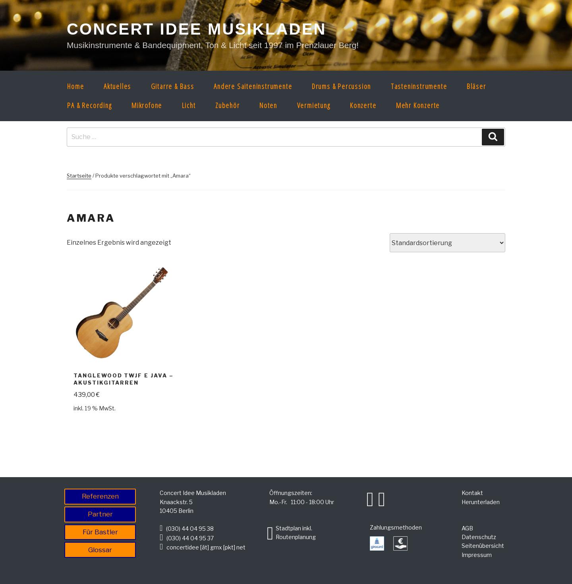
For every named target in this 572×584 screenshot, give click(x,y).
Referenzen (100, 496)
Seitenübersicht (483, 545)
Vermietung (313, 105)
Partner (100, 514)
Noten (268, 105)
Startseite (79, 175)
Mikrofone (146, 105)
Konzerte (363, 105)
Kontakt (472, 492)
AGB (467, 528)
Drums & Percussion (341, 86)
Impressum (477, 554)
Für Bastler (100, 532)
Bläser (476, 86)
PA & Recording (89, 105)
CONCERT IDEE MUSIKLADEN (197, 29)
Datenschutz (479, 537)
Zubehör (227, 105)
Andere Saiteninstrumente (253, 86)
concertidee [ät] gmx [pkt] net (205, 547)
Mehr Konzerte (418, 105)
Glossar (100, 550)
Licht (189, 105)
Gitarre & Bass (172, 86)
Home (75, 86)
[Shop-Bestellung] (447, 242)
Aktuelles (117, 86)
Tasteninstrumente (419, 86)
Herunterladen (481, 502)
